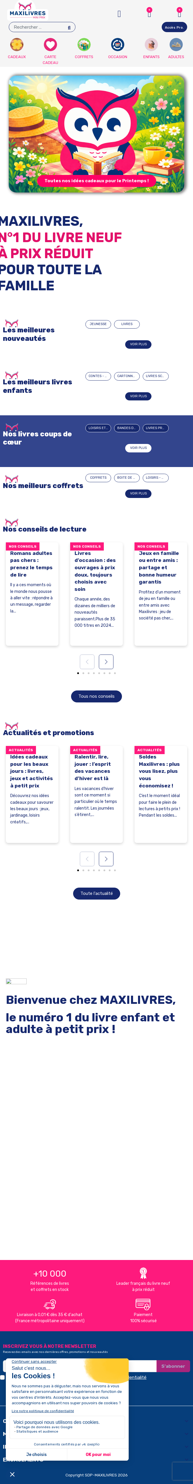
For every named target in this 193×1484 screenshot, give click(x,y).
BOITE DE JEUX (128, 478)
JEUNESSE (98, 324)
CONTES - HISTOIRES (100, 376)
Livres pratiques (157, 428)
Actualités (21, 750)
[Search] (69, 27)
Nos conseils (23, 546)
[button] (96, 181)
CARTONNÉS (127, 376)
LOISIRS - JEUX (157, 478)
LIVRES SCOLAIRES (157, 376)
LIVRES (126, 324)
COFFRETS (98, 478)
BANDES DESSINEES (128, 428)
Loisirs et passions (100, 428)
